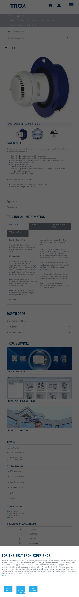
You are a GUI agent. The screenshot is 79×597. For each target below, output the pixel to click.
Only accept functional (21, 590)
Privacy (4, 575)
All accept (33, 589)
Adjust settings (8, 589)
